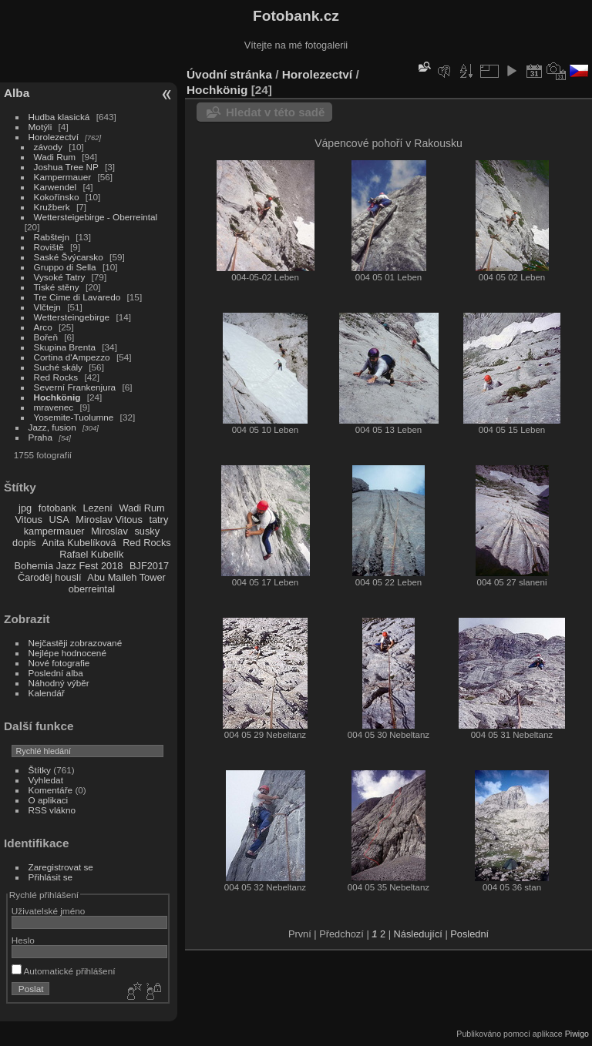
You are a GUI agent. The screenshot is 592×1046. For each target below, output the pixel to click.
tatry (158, 519)
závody (48, 147)
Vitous (28, 519)
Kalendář (47, 693)
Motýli (40, 127)
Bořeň (46, 337)
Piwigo (577, 1033)
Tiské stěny (56, 287)
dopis (24, 542)
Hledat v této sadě (275, 112)
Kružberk (52, 207)
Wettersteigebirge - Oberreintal (96, 217)
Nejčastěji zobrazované (76, 643)
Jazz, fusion (52, 427)
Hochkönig (57, 397)
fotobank (57, 508)
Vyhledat (46, 780)
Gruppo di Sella (65, 267)
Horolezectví (54, 137)
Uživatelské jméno (48, 911)
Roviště (49, 247)
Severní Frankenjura (75, 387)
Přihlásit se (51, 877)
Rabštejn (51, 237)
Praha (40, 437)
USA (59, 519)
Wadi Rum (55, 157)
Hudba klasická (59, 117)
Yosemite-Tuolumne (74, 417)
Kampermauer (63, 177)
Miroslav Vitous (109, 519)
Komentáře (51, 790)
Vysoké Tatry (60, 277)
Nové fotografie (59, 663)
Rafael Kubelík (91, 554)
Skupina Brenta (65, 347)
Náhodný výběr (59, 683)
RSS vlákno (52, 810)
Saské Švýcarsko (68, 257)
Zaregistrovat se (61, 867)
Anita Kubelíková (79, 542)
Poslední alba (56, 673)
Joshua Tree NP (66, 167)
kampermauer (54, 531)
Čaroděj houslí (50, 577)
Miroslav (109, 531)
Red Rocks (56, 377)
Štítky (40, 770)
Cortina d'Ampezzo (72, 357)
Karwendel (55, 187)
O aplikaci (49, 800)
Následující (418, 934)
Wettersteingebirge (72, 317)
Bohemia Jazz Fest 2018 (69, 566)
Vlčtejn (47, 307)
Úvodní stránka (229, 74)
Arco (43, 327)
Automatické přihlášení (64, 971)
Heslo (23, 940)
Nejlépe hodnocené (67, 653)
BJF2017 (149, 566)
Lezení (97, 508)
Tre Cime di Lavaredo (77, 297)
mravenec (54, 407)
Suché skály (58, 367)
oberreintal (92, 589)
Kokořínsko (56, 197)
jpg (25, 508)
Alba (16, 92)
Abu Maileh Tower (126, 577)
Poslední (469, 934)
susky (147, 531)
